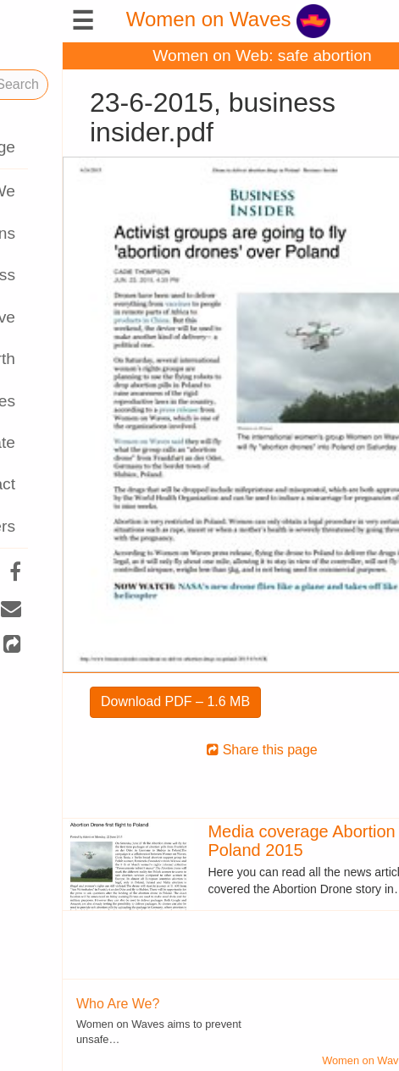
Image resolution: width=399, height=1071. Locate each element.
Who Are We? (55, 1003)
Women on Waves (166, 19)
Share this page (199, 750)
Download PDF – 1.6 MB (112, 701)
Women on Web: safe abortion (199, 55)
